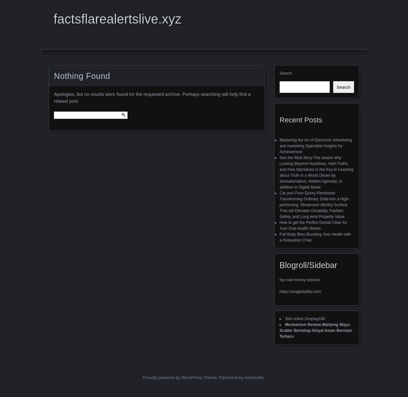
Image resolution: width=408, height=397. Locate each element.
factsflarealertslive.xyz (117, 19)
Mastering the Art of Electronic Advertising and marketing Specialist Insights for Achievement (316, 146)
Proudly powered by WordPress (172, 377)
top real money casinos (300, 280)
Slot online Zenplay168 (305, 318)
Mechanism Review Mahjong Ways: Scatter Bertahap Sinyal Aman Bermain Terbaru (316, 330)
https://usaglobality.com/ (300, 291)
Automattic (254, 377)
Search (286, 73)
